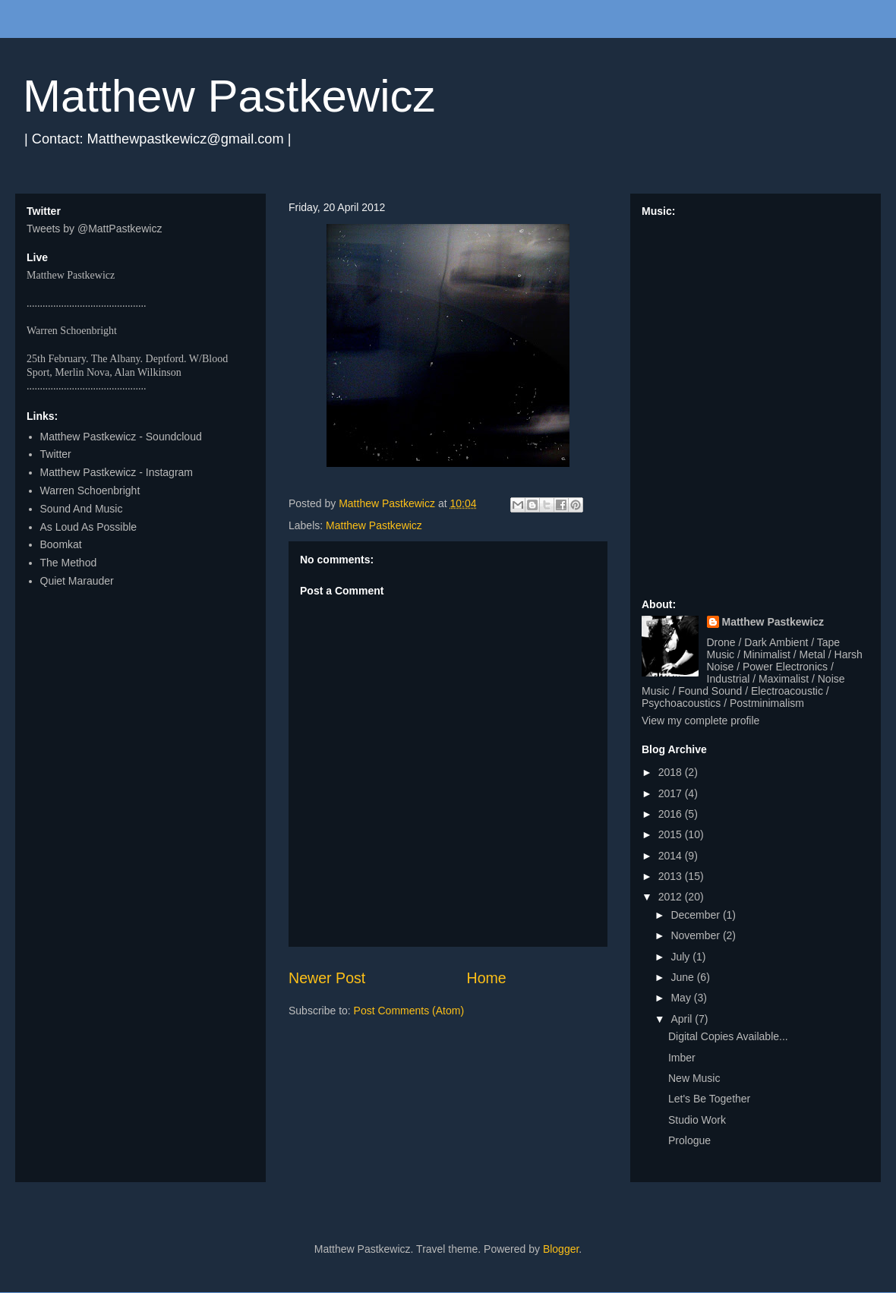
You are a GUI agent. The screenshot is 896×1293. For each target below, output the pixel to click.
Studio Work (697, 1120)
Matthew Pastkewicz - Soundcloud (121, 436)
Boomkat (61, 544)
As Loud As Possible (88, 527)
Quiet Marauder (77, 581)
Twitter (55, 454)
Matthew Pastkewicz (229, 96)
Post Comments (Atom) (409, 1010)
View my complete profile (700, 720)
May (681, 998)
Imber (682, 1058)
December (696, 915)
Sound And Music (81, 509)
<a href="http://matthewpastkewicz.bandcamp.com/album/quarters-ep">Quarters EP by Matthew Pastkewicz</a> (755, 400)
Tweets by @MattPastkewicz (94, 228)
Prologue (689, 1140)
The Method (68, 563)
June (683, 977)
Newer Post (327, 978)
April (682, 1019)
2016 (671, 814)
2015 (671, 834)
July (681, 957)
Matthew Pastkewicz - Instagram (117, 472)
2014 (671, 856)
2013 (671, 876)
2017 (671, 793)
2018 (671, 772)
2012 (671, 897)
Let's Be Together (709, 1099)
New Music (694, 1078)
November (696, 935)
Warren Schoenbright (90, 490)
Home (486, 978)
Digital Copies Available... (728, 1036)
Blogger (561, 1249)
